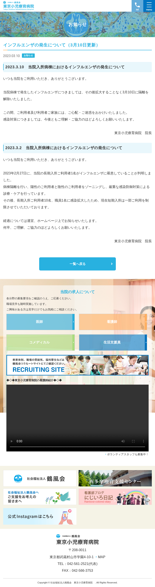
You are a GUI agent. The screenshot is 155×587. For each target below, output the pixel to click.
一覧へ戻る (78, 264)
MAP (101, 557)
